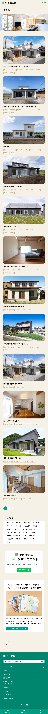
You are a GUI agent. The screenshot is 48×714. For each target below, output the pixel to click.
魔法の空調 (26, 523)
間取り (35, 539)
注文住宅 (27, 526)
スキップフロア (11, 532)
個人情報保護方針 (8, 698)
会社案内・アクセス (9, 687)
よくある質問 (7, 695)
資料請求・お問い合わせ (13, 661)
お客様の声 (6, 674)
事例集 (5, 670)
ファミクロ (23, 532)
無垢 (18, 523)
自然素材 (26, 539)
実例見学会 (6, 678)
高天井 (9, 542)
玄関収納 (37, 523)
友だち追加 (22, 570)
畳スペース (10, 523)
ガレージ (18, 529)
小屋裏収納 (10, 539)
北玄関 (9, 536)
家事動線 (32, 536)
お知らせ (5, 691)
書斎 (18, 539)
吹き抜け (17, 536)
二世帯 (32, 532)
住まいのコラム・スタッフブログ (9, 682)
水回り (19, 526)
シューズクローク (29, 529)
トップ (5, 641)
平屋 (35, 526)
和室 (24, 536)
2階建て (9, 529)
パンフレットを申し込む (15, 628)
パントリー (10, 526)
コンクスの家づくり (9, 667)
